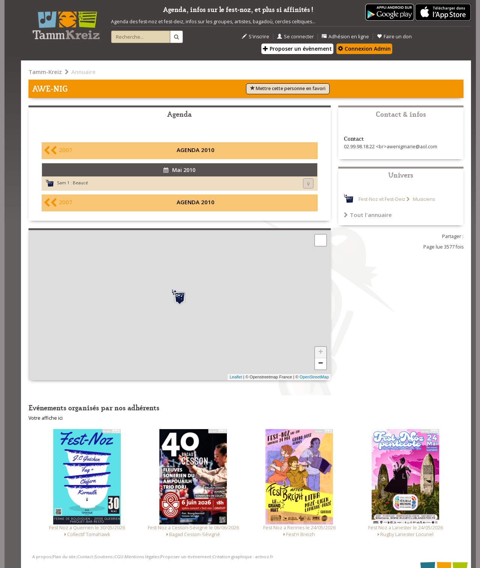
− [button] (320, 363)
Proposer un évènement (297, 48)
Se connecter (295, 36)
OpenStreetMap (314, 377)
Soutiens (103, 556)
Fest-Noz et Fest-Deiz (381, 199)
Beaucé (80, 182)
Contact (85, 556)
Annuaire (83, 71)
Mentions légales (142, 556)
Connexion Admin (364, 48)
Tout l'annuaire (368, 214)
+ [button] (320, 352)
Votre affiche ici (45, 418)
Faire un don (394, 36)
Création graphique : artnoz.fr (243, 556)
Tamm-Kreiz (45, 71)
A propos (41, 556)
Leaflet (236, 377)
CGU (118, 556)
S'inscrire (255, 36)
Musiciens (423, 199)
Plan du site (64, 556)
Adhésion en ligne (345, 36)
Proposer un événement (185, 556)
